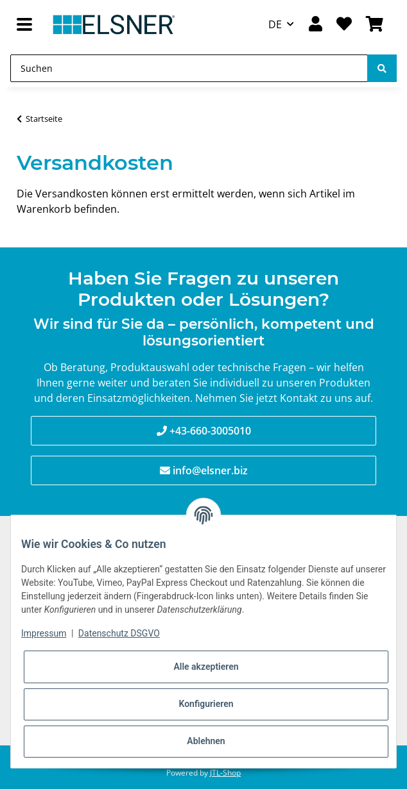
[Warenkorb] (374, 24)
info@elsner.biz (210, 470)
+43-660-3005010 (210, 431)
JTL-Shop (225, 772)
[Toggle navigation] (24, 25)
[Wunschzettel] (344, 24)
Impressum (43, 633)
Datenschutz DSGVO (119, 633)
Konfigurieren (205, 704)
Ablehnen (206, 741)
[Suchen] (189, 68)
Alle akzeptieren (205, 666)
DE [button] (275, 24)
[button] (315, 24)
